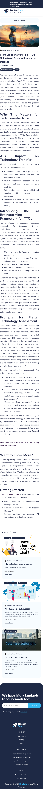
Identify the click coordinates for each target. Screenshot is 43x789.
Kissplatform (24, 784)
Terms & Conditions (21, 775)
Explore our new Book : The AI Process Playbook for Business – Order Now (21, 4)
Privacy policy (21, 778)
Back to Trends (19, 21)
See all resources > (21, 764)
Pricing (21, 740)
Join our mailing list (10, 494)
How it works (21, 736)
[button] (36, 11)
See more (24, 712)
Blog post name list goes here (21, 754)
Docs (21, 743)
